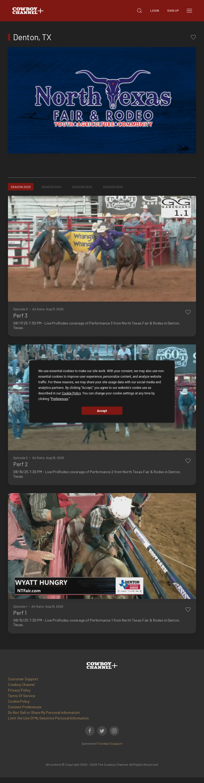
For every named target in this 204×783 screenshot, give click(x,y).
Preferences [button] (59, 399)
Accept (102, 411)
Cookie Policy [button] (71, 393)
